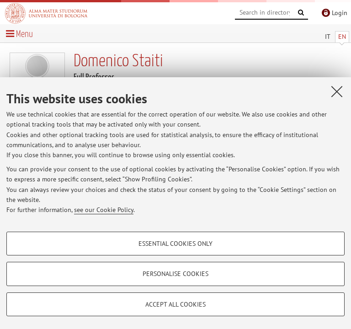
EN (342, 36)
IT (327, 36)
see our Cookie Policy (103, 210)
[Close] (337, 91)
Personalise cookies (175, 274)
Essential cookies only (175, 243)
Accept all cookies (175, 304)
